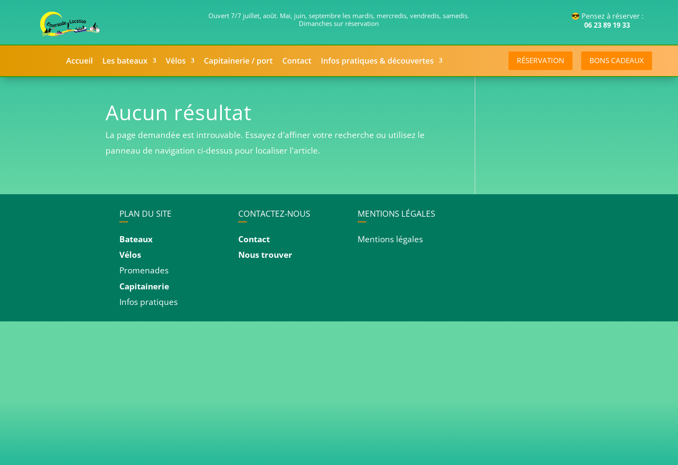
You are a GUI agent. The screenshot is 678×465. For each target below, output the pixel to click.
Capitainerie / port (238, 62)
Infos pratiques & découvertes (377, 62)
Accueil (79, 62)
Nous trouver (265, 254)
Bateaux (136, 239)
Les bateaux (125, 62)
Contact (296, 62)
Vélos (175, 62)
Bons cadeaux (616, 60)
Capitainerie (144, 286)
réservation (540, 60)
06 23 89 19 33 (607, 25)
